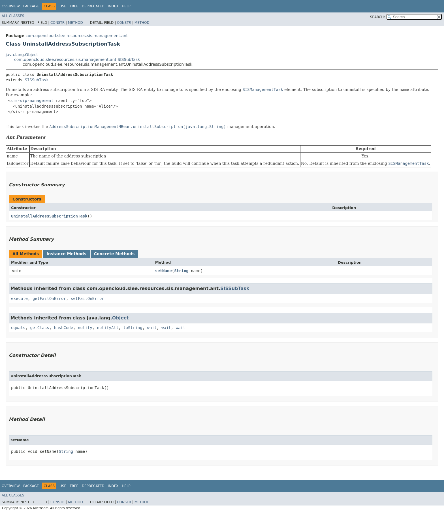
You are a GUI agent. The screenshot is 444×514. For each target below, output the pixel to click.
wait (152, 327)
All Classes (13, 16)
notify (85, 327)
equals (18, 327)
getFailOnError (49, 298)
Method (75, 23)
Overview (11, 6)
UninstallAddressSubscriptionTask (49, 216)
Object (120, 318)
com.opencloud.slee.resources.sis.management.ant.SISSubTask (77, 59)
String (181, 270)
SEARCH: (377, 17)
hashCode (63, 327)
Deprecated (93, 6)
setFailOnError (87, 298)
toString (132, 327)
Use (62, 6)
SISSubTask (36, 80)
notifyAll (107, 327)
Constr (57, 23)
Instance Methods (66, 253)
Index (113, 6)
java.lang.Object (22, 54)
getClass (39, 327)
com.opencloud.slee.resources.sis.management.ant (76, 35)
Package (31, 6)
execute (19, 298)
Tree (74, 6)
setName (163, 270)
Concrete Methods (114, 253)
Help (126, 6)
